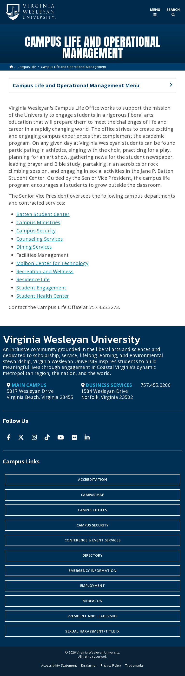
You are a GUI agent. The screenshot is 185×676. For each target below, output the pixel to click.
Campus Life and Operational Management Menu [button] (90, 87)
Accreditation (92, 479)
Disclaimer (89, 665)
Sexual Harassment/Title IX (92, 631)
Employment (92, 585)
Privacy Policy (111, 665)
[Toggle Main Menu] (155, 12)
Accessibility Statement (59, 665)
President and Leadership (92, 616)
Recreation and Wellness (44, 271)
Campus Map (92, 494)
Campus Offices (92, 510)
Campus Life (27, 67)
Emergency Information (93, 570)
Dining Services (34, 247)
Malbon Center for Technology (52, 263)
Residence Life (33, 279)
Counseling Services (39, 239)
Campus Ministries (38, 222)
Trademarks (134, 665)
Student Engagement (41, 287)
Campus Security (36, 230)
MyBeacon (93, 600)
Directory (92, 555)
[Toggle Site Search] (173, 12)
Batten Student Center (43, 214)
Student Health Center (42, 296)
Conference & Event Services (93, 540)
